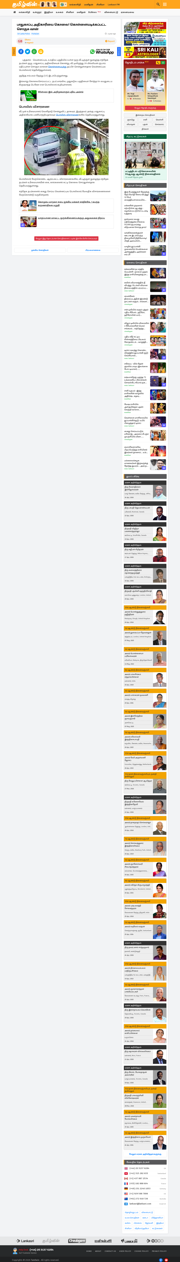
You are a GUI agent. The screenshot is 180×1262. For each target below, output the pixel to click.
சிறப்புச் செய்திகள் (136, 185)
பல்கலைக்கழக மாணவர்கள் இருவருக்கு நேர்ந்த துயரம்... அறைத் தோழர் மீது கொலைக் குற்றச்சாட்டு (136, 463)
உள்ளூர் (37, 12)
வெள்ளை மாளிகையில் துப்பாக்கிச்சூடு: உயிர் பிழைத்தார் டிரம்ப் (136, 420)
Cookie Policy (142, 1251)
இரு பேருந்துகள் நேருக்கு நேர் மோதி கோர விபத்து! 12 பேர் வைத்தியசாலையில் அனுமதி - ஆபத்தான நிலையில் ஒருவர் (136, 196)
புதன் (145, 124)
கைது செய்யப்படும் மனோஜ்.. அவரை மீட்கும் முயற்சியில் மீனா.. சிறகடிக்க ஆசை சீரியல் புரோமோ (136, 434)
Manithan (127, 277)
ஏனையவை (129, 12)
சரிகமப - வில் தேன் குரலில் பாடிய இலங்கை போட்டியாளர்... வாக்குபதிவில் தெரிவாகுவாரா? (136, 366)
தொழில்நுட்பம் (131, 1212)
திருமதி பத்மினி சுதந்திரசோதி (138, 591)
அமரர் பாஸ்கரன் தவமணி (136, 695)
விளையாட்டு (112, 12)
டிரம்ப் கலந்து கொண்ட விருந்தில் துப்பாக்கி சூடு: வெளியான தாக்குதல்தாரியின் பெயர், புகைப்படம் (136, 353)
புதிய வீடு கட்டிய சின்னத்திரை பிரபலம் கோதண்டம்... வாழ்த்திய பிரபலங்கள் (136, 339)
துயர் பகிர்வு (132, 476)
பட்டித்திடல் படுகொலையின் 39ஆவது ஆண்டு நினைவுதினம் (142, 173)
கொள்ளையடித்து (57, 66)
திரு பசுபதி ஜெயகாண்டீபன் (137, 508)
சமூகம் (30, 43)
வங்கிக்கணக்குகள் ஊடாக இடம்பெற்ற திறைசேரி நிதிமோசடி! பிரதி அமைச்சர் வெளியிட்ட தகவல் (135, 237)
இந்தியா (49, 12)
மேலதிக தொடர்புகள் (137, 1162)
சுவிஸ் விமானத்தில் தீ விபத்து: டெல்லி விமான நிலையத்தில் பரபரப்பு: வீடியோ (136, 285)
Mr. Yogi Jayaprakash (133, 95)
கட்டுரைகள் (157, 1228)
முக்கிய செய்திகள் (40, 250)
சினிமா (100, 4)
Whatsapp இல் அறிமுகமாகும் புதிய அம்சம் (60, 92)
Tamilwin (35, 1260)
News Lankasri (129, 291)
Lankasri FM (114, 4)
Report (110, 41)
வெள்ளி (159, 120)
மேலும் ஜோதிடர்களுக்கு (145, 108)
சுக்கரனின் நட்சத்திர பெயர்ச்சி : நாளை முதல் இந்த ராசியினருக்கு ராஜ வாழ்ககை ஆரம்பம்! (136, 272)
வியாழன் (131, 124)
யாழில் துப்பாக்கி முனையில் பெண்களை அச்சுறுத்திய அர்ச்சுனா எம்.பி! (136, 250)
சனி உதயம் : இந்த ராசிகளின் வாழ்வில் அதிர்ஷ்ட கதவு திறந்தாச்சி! (134, 393)
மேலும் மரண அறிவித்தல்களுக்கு (145, 1154)
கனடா (145, 1218)
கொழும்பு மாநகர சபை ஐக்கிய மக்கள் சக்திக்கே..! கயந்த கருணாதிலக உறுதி (69, 204)
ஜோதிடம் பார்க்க (136, 62)
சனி (145, 120)
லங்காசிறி (75, 4)
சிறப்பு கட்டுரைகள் (136, 136)
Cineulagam (128, 304)
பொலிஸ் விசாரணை (67, 115)
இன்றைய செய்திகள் (145, 115)
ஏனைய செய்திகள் (136, 262)
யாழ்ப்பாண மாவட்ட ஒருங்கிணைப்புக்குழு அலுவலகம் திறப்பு (71, 218)
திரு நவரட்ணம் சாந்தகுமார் (137, 947)
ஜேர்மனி (149, 1223)
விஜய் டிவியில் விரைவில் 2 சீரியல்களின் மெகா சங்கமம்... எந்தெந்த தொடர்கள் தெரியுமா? (136, 326)
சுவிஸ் (127, 1223)
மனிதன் (88, 4)
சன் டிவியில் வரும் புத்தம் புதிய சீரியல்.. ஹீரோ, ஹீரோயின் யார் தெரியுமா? (136, 312)
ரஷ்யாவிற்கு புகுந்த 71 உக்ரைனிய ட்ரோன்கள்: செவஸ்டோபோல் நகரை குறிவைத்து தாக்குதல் (136, 380)
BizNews (96, 12)
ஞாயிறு (130, 120)
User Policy (125, 1251)
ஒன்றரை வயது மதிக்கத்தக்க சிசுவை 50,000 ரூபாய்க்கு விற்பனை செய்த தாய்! (135, 223)
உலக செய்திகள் (132, 1218)
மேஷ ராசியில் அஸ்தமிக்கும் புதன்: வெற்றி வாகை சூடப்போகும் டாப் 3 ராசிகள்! (134, 407)
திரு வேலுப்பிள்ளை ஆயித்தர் (138, 781)
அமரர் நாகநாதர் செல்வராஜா (138, 822)
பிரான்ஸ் (138, 1223)
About (98, 1251)
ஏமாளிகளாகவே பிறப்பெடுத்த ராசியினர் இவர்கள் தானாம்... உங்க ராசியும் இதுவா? (136, 450)
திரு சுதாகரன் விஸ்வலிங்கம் (138, 1051)
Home (89, 1251)
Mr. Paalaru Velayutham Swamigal (153, 96)
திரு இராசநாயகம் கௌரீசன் (137, 1010)
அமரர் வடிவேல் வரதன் (135, 926)
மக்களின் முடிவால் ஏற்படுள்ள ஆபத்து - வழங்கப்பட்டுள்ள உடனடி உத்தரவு (136, 209)
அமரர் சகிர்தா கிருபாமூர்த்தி (137, 885)
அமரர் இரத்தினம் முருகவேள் (138, 1137)
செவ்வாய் (159, 124)
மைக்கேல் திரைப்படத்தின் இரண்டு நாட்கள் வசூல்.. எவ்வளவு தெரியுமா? (136, 299)
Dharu (28, 39)
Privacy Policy (159, 1251)
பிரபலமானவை (92, 250)
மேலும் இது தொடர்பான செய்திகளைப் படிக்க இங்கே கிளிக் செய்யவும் (66, 238)
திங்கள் (145, 129)
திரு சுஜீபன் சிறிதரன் (134, 549)
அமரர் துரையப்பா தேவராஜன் (138, 633)
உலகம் (60, 12)
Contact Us (110, 1251)
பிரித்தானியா (157, 1218)
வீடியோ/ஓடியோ (142, 1228)
